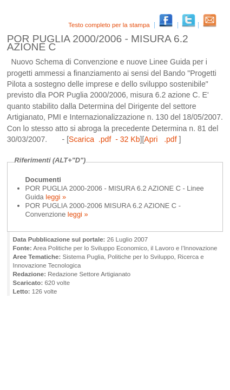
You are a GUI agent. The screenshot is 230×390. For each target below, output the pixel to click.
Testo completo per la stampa (110, 25)
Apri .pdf (161, 139)
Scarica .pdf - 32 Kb (104, 139)
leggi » (55, 197)
